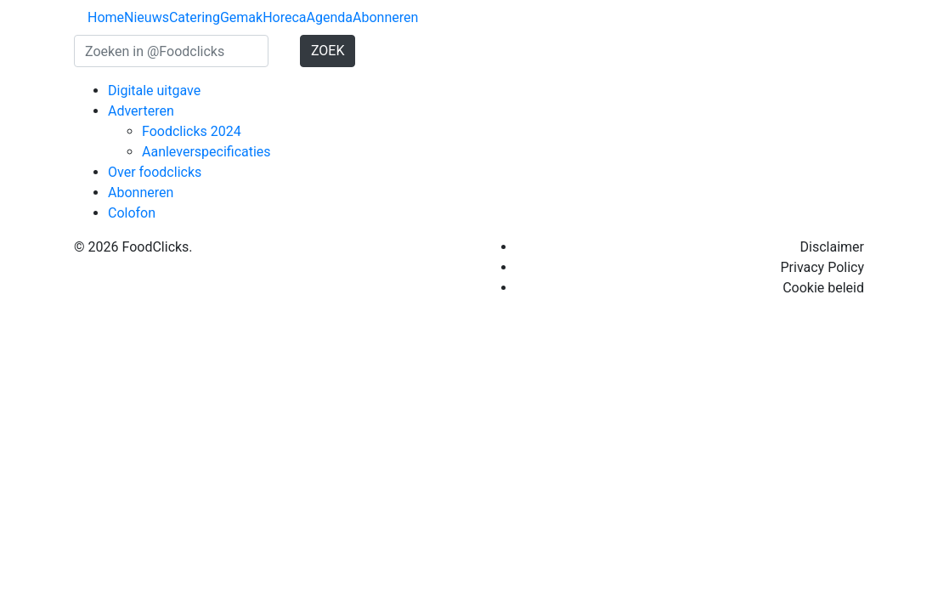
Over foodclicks (154, 172)
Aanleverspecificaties (206, 152)
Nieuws (146, 17)
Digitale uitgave (154, 90)
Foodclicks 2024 (191, 131)
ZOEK (328, 50)
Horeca (284, 17)
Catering (194, 17)
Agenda (330, 17)
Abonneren (385, 17)
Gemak (241, 17)
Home (106, 17)
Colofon (131, 213)
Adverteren (141, 111)
